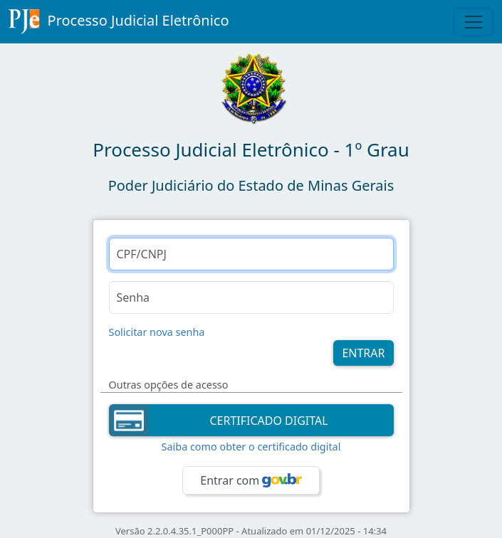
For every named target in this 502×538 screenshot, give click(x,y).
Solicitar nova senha (157, 332)
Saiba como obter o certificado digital (251, 446)
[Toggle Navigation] (473, 22)
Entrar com (250, 480)
